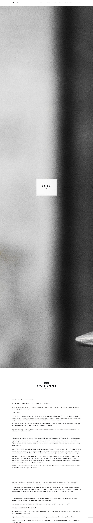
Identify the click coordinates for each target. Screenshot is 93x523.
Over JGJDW (57, 2)
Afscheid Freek (46, 386)
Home (41, 2)
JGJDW (15, 3)
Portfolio (68, 2)
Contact (78, 2)
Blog (48, 2)
